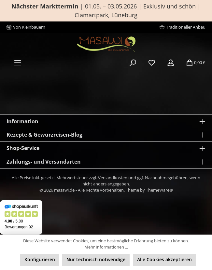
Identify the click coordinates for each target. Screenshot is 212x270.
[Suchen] (133, 62)
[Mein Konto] (170, 62)
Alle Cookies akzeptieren (164, 259)
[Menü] (17, 62)
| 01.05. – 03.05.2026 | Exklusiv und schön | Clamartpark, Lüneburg (106, 10)
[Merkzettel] (152, 62)
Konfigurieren (39, 259)
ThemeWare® (159, 190)
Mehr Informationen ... (106, 247)
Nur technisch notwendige (95, 259)
